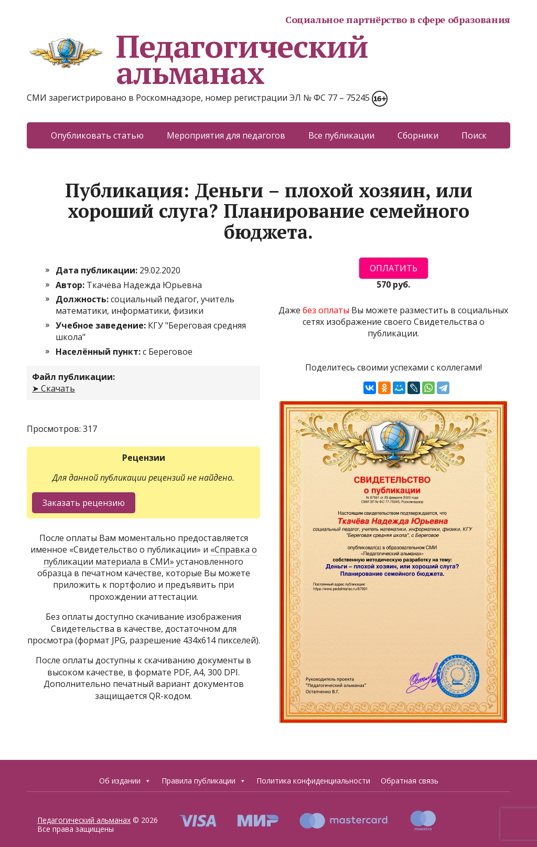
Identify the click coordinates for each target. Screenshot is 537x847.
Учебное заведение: (102, 325)
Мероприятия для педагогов (226, 135)
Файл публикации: (73, 377)
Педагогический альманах (197, 59)
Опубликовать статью (97, 135)
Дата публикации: (97, 270)
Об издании (125, 780)
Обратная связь (409, 781)
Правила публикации (204, 780)
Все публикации (341, 135)
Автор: (71, 285)
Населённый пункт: (99, 351)
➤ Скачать (53, 388)
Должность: (83, 299)
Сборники (418, 135)
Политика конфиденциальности (313, 781)
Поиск (474, 135)
